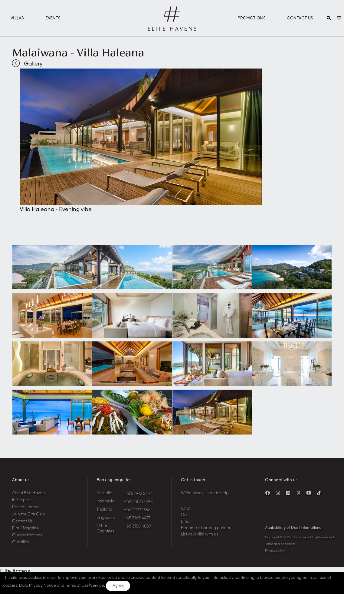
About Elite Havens (29, 493)
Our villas (20, 542)
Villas (17, 18)
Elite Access (15, 571)
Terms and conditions (280, 543)
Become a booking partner (205, 528)
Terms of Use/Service (84, 586)
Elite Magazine (25, 528)
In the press (22, 500)
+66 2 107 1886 (137, 510)
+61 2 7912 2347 (138, 494)
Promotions (252, 18)
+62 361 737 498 (138, 502)
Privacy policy (275, 550)
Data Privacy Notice (37, 586)
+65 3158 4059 (137, 527)
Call (184, 515)
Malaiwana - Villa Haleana (78, 52)
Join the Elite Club (28, 514)
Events (53, 18)
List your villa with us (199, 534)
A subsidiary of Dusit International (294, 528)
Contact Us (300, 18)
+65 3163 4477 (137, 518)
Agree (118, 586)
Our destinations (27, 535)
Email (186, 522)
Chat (185, 509)
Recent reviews (26, 507)
